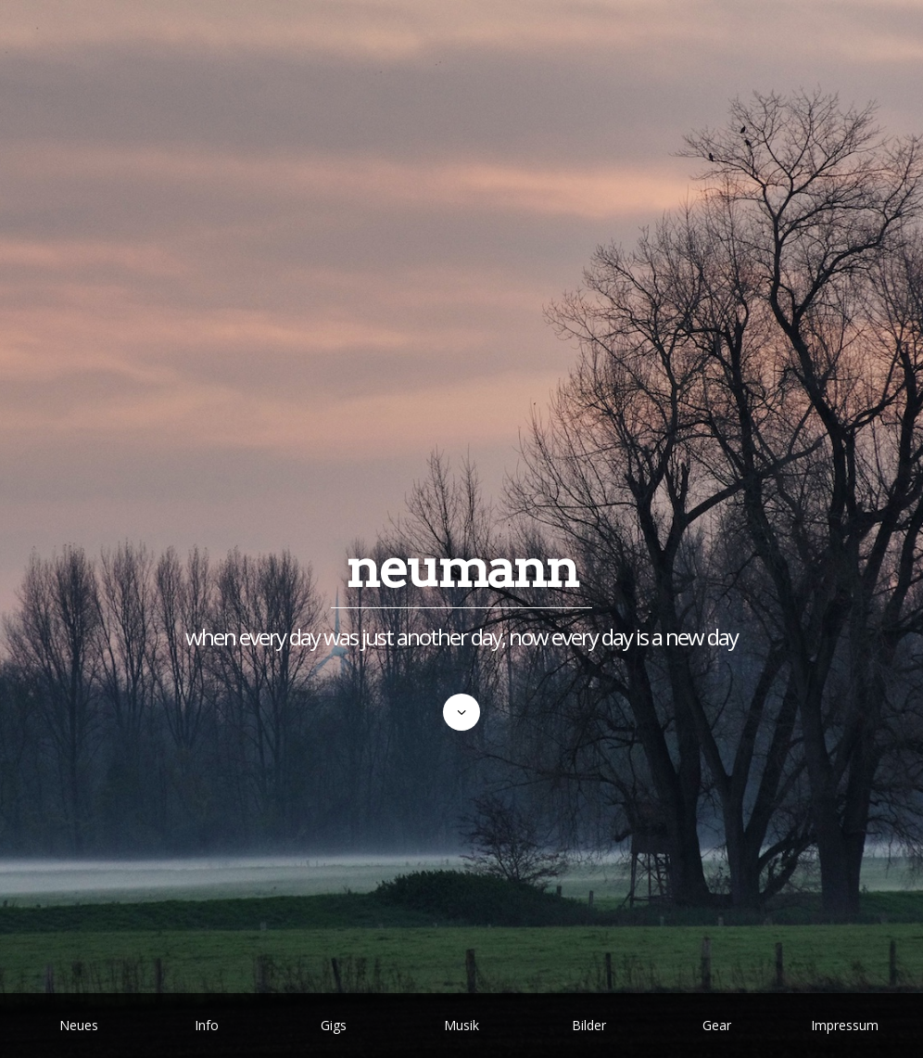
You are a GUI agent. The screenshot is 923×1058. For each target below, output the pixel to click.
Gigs (334, 1025)
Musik (461, 1025)
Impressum (845, 1025)
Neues (78, 1025)
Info (207, 1025)
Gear (716, 1025)
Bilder (589, 1025)
